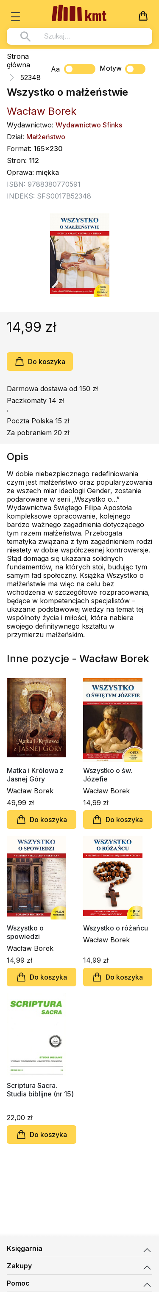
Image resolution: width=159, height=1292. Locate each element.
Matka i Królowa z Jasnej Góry (35, 774)
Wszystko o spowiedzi (25, 932)
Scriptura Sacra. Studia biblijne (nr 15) (40, 1089)
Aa (55, 69)
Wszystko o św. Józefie (107, 774)
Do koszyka (39, 361)
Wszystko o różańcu (115, 928)
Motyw (122, 69)
